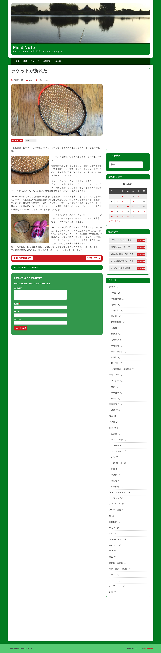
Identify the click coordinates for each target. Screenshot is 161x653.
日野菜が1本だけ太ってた (120, 247)
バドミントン (30, 140)
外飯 (113, 387)
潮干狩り (115, 392)
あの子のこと (115, 586)
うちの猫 (57, 61)
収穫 (25, 61)
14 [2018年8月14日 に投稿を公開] (117, 207)
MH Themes (148, 648)
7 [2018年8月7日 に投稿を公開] (117, 201)
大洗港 (114, 328)
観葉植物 (113, 522)
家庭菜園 (113, 404)
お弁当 (114, 433)
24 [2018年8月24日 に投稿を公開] (133, 212)
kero (30, 80)
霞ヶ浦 (114, 316)
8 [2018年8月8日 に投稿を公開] (122, 201)
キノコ (112, 422)
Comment (18, 288)
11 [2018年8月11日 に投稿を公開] (138, 201)
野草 (111, 416)
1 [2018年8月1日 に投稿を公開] (122, 196)
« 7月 (111, 221)
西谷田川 (115, 310)
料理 (111, 428)
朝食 (113, 469)
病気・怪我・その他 (118, 568)
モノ (111, 551)
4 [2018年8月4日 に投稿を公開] (138, 196)
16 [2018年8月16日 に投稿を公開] (128, 207)
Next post (93, 258)
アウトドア (114, 375)
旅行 (111, 557)
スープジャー (117, 451)
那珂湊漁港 (116, 322)
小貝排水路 (116, 299)
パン (113, 457)
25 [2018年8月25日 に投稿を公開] (138, 212)
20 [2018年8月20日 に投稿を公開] (112, 212)
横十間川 (115, 363)
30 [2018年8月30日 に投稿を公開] (128, 217)
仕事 (111, 592)
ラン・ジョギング (117, 492)
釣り (111, 287)
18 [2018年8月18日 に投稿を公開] (138, 207)
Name (16, 306)
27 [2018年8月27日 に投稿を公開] (112, 217)
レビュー (113, 545)
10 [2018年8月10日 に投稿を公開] (133, 201)
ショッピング (115, 539)
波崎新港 (115, 340)
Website (17, 322)
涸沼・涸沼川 (117, 351)
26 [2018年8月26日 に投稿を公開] (144, 212)
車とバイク (114, 527)
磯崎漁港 (115, 345)
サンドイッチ (117, 439)
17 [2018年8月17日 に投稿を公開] (133, 207)
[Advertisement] (128, 109)
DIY (110, 533)
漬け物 (114, 475)
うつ (113, 574)
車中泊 (114, 398)
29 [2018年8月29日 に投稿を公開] (122, 217)
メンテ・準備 (115, 510)
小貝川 (114, 293)
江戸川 (114, 357)
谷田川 (114, 304)
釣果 (18, 61)
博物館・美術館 (116, 563)
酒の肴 (114, 480)
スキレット (116, 445)
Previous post (22, 258)
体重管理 (46, 61)
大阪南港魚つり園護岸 (121, 369)
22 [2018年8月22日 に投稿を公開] (122, 212)
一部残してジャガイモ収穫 (120, 240)
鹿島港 (114, 334)
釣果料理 (115, 486)
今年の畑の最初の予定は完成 (121, 254)
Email (16, 314)
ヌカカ (114, 580)
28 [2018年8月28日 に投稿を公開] (117, 217)
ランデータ (35, 61)
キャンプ (115, 381)
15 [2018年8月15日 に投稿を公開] (122, 207)
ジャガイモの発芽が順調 (120, 268)
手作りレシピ (117, 463)
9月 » (117, 221)
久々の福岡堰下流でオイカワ (121, 261)
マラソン (115, 498)
